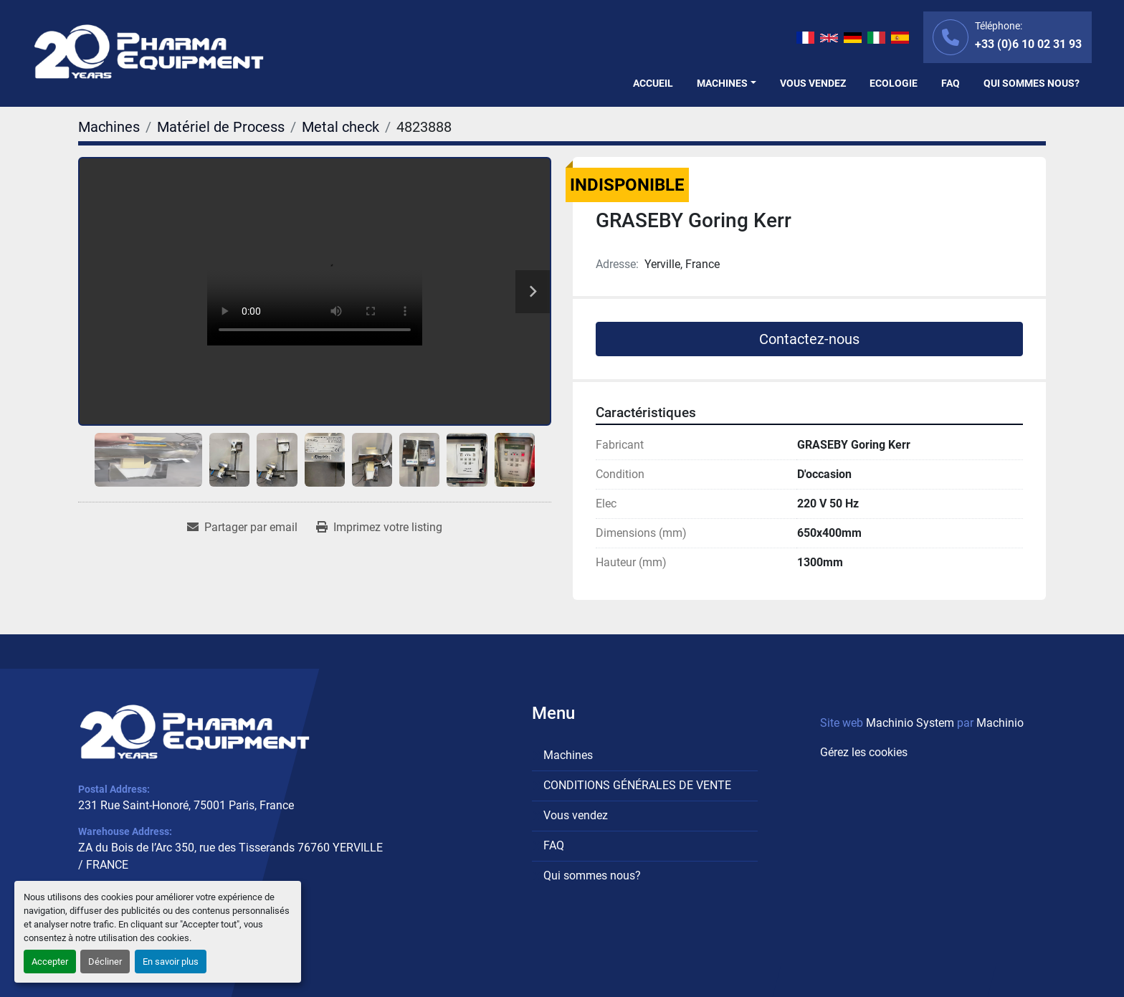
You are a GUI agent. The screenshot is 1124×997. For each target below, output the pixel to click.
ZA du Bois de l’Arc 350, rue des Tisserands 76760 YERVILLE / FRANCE (230, 856)
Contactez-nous (809, 339)
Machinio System (910, 723)
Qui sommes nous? (1032, 83)
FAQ (950, 83)
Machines (722, 83)
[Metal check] (340, 126)
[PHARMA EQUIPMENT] (194, 731)
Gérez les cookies (864, 752)
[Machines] (109, 126)
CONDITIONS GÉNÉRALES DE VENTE (637, 785)
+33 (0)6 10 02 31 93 (1028, 44)
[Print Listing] (379, 527)
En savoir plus (171, 961)
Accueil (653, 83)
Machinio (1000, 723)
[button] (726, 83)
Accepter (50, 961)
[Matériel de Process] (221, 126)
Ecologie (894, 83)
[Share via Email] (242, 527)
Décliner (105, 961)
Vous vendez (813, 83)
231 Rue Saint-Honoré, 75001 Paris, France (186, 805)
